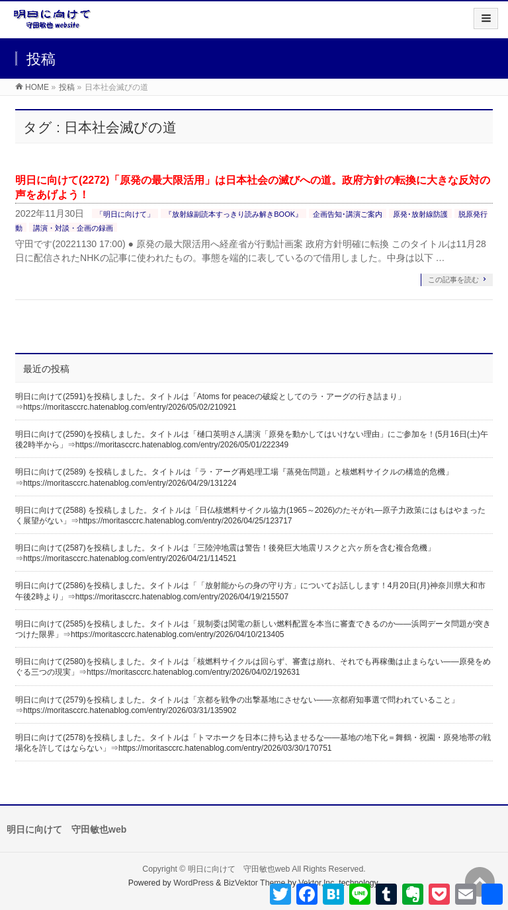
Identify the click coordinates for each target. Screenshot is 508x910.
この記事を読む (453, 280)
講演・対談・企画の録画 (73, 228)
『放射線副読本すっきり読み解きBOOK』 (233, 214)
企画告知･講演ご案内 (347, 214)
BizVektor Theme (255, 883)
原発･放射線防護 (420, 214)
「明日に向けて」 (125, 214)
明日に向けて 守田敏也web (239, 869)
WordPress (193, 883)
